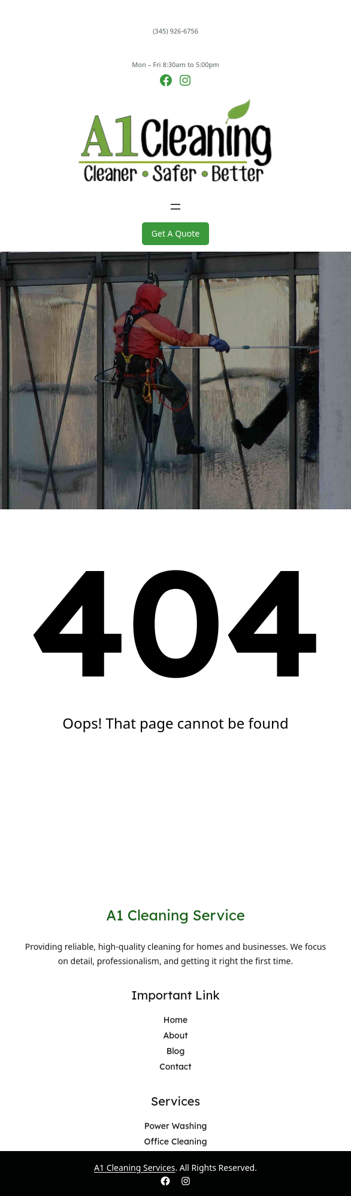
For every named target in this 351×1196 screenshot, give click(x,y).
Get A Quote (175, 233)
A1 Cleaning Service (175, 1137)
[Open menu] (175, 206)
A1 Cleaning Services (134, 1167)
